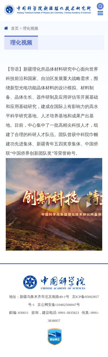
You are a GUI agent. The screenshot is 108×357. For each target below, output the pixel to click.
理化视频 (30, 28)
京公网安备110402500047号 (58, 305)
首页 (15, 28)
